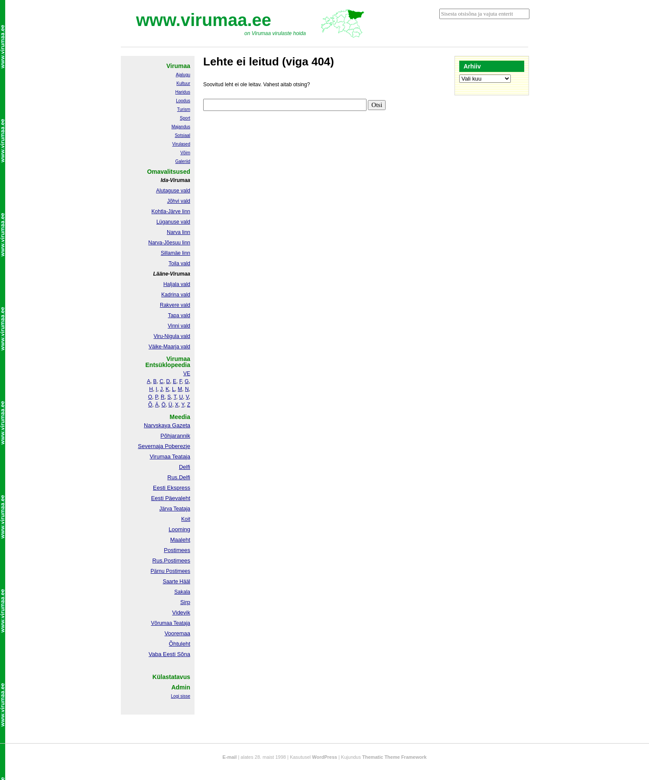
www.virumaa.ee (203, 19)
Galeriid (182, 161)
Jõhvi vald (178, 201)
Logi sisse (180, 696)
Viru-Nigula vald (172, 336)
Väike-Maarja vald (169, 347)
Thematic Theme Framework (394, 757)
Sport (185, 118)
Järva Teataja (174, 509)
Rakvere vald (175, 305)
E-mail (229, 757)
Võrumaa (161, 623)
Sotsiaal (182, 135)
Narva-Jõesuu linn (169, 243)
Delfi (184, 467)
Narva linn (178, 232)
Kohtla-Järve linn (171, 211)
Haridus (182, 92)
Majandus (181, 126)
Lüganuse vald (173, 222)
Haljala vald (176, 284)
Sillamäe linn (175, 253)
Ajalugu (183, 74)
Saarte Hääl (176, 581)
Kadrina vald (175, 295)
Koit (185, 519)
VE (186, 373)
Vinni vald (179, 326)
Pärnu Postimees (170, 571)
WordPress (324, 757)
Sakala (182, 592)
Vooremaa (177, 633)
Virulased (181, 144)
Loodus (183, 100)
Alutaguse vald (173, 191)
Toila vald (179, 263)
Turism (183, 109)
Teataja (181, 623)
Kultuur (183, 83)
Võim (185, 152)
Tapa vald (179, 315)
